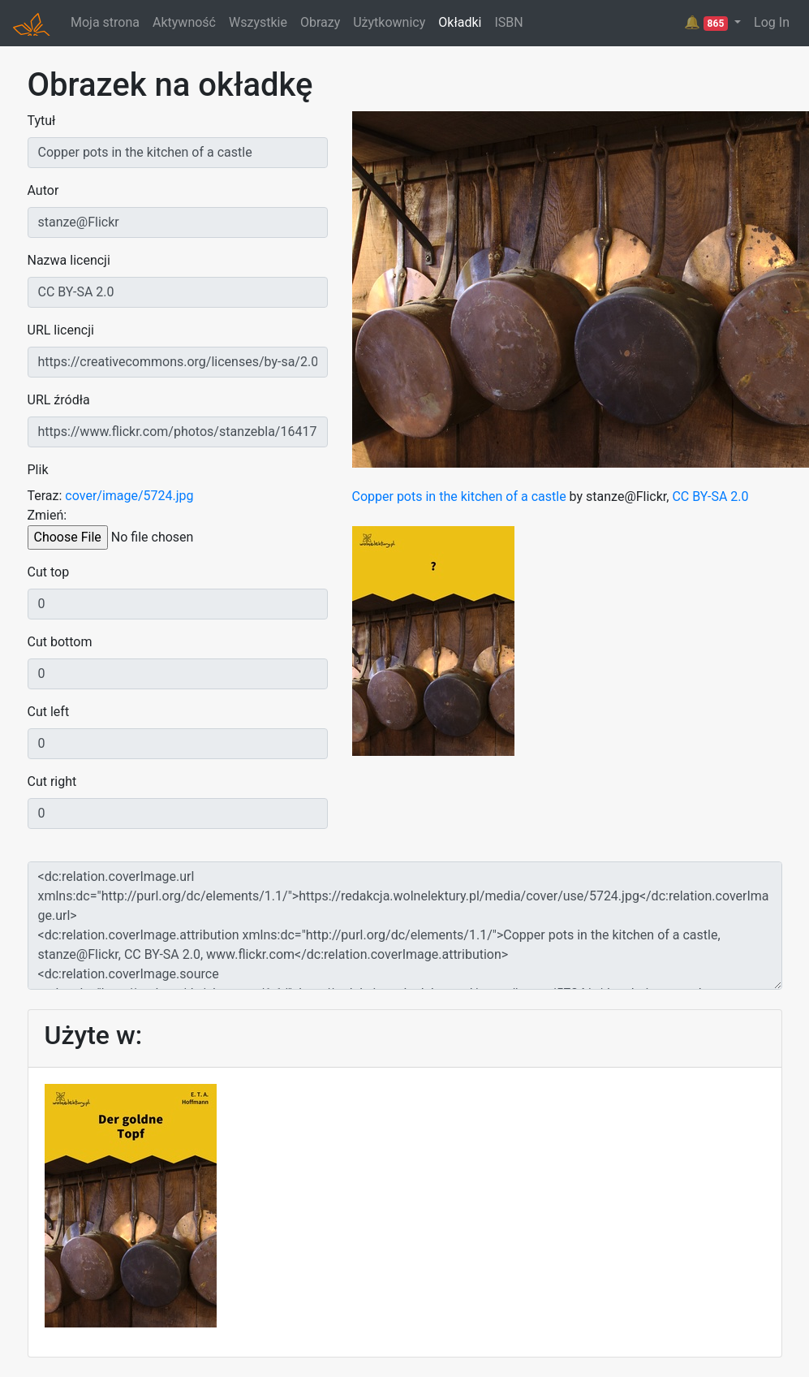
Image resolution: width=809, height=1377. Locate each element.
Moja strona (105, 22)
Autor (43, 190)
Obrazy (320, 22)
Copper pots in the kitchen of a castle (459, 496)
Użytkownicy (389, 22)
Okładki (459, 22)
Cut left (49, 711)
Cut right (52, 781)
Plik (38, 469)
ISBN (508, 22)
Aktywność (184, 22)
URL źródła (59, 400)
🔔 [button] (707, 23)
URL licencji (61, 330)
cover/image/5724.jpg (129, 495)
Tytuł (42, 120)
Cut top (49, 572)
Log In (772, 22)
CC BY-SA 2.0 (710, 496)
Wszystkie (258, 22)
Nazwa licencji (69, 260)
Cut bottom (60, 642)
